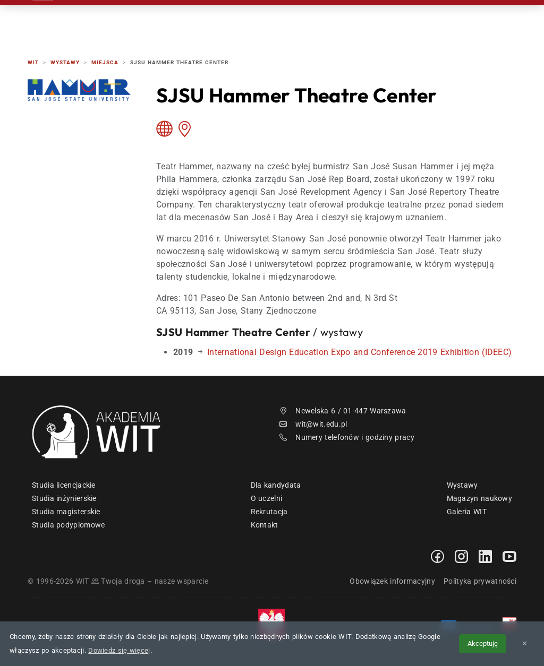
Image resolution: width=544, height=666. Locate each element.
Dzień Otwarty (332, 20)
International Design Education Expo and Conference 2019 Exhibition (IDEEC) (359, 352)
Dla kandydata (276, 485)
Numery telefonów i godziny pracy (346, 437)
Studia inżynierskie (64, 498)
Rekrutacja (203, 20)
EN (476, 20)
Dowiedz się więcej (119, 650)
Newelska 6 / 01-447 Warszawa (342, 410)
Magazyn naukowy (480, 498)
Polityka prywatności (480, 581)
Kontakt (403, 20)
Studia (264, 20)
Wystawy (462, 485)
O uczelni (267, 498)
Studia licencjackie (64, 485)
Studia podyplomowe (68, 525)
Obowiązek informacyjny (392, 581)
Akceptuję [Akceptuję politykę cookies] (483, 643)
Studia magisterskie (66, 511)
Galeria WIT (467, 511)
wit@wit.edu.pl (313, 424)
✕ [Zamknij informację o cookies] (525, 643)
